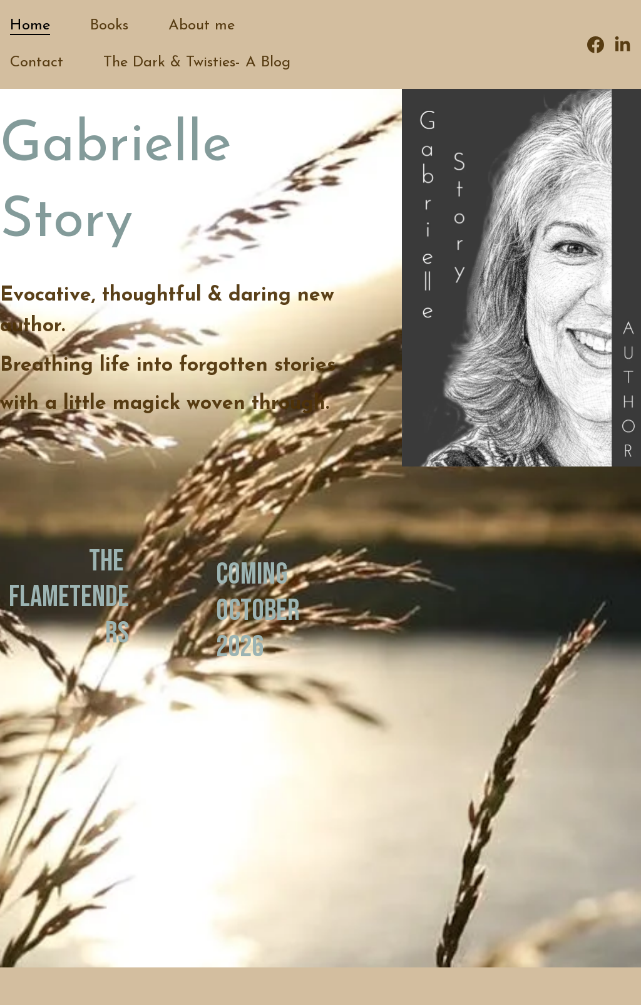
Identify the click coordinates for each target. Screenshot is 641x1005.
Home (30, 25)
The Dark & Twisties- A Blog (196, 62)
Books (109, 25)
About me (201, 25)
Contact (36, 62)
